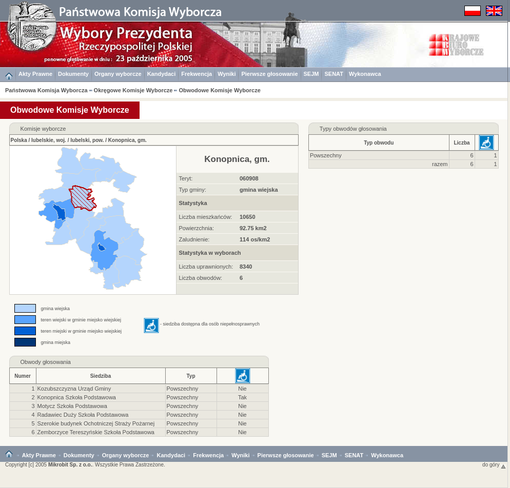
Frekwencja (196, 74)
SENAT (333, 74)
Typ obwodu (379, 143)
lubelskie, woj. (48, 140)
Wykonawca (365, 74)
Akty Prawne (35, 74)
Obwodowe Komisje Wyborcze (219, 90)
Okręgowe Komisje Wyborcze (133, 90)
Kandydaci (161, 74)
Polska (19, 140)
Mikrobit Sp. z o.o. (70, 464)
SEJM (311, 74)
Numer (22, 376)
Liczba (461, 143)
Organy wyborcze (118, 74)
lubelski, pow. (87, 140)
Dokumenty (73, 74)
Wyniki (227, 74)
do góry (494, 464)
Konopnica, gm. (127, 140)
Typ (190, 376)
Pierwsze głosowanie (269, 74)
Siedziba (100, 376)
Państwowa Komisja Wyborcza (46, 90)
